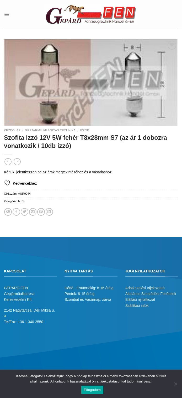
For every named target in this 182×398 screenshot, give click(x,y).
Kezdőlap (12, 130)
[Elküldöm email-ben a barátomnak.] (33, 212)
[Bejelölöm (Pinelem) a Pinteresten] (41, 212)
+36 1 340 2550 (30, 322)
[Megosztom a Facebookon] (16, 212)
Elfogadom (92, 390)
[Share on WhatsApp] (8, 212)
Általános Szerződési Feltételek (150, 294)
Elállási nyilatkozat (140, 299)
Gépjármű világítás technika (50, 130)
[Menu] (6, 14)
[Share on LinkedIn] (49, 212)
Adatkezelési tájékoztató (145, 288)
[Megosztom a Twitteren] (24, 212)
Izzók (84, 130)
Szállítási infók (137, 305)
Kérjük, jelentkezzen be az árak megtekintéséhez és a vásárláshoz (57, 172)
